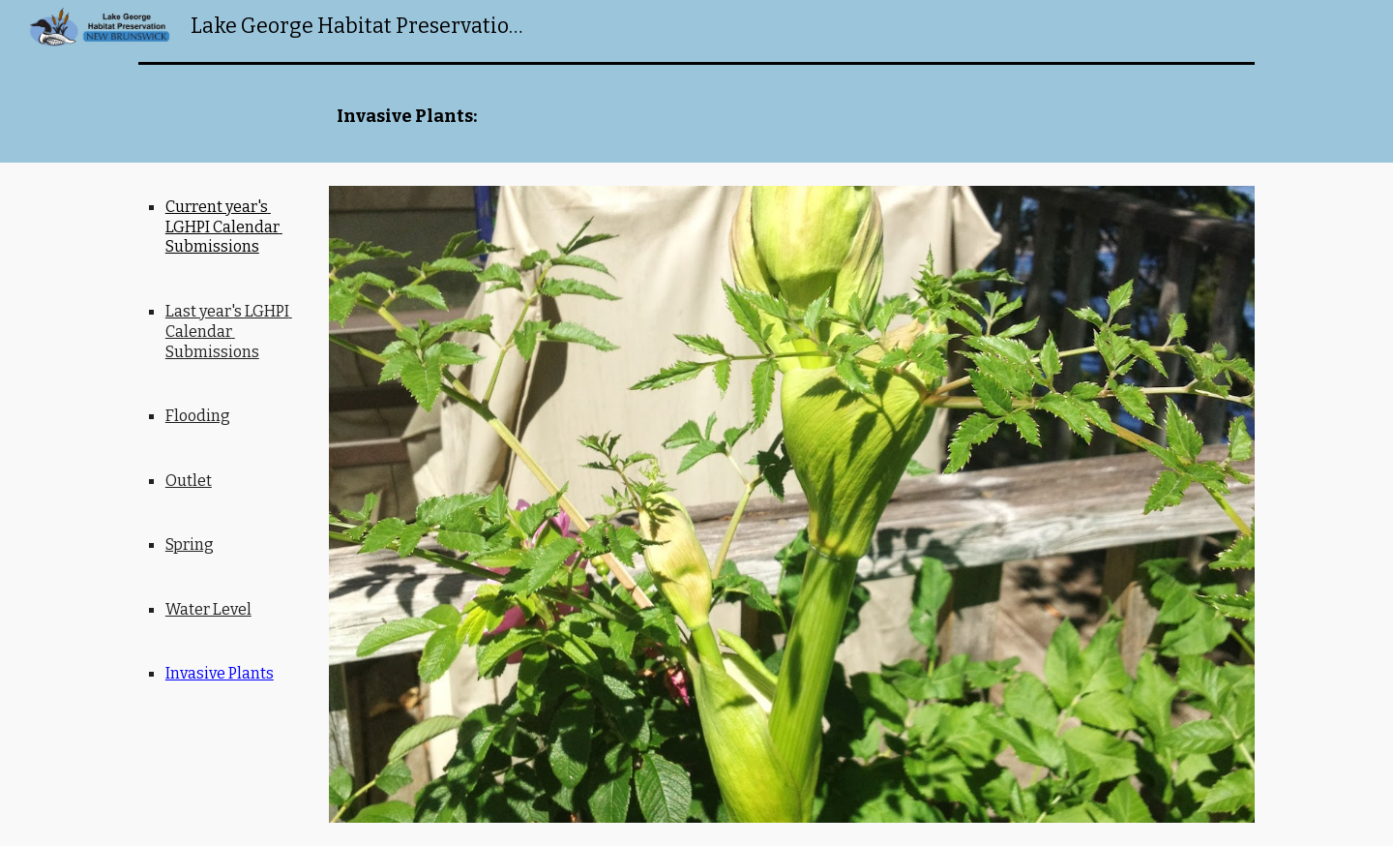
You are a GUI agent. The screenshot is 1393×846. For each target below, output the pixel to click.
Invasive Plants (219, 673)
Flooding (197, 416)
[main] (792, 117)
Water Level (208, 609)
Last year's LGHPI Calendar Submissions (228, 331)
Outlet (188, 480)
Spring (189, 544)
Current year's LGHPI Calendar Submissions (223, 227)
